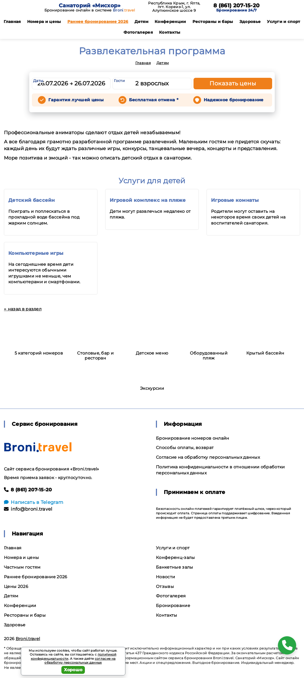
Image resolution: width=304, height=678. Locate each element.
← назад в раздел (23, 308)
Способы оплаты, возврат (185, 447)
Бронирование (173, 605)
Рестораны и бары (212, 21)
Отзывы (165, 586)
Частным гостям (22, 567)
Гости (119, 80)
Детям (141, 21)
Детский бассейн (31, 200)
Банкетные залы (174, 567)
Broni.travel (28, 638)
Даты (38, 80)
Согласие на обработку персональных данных (208, 457)
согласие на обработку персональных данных (79, 661)
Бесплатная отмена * (153, 99)
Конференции (170, 21)
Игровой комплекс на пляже (148, 200)
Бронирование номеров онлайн (192, 438)
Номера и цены (44, 21)
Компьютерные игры (35, 253)
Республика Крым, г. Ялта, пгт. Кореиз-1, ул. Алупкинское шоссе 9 (174, 6)
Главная (12, 21)
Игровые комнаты (235, 200)
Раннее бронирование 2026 (97, 21)
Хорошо (73, 669)
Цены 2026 (16, 586)
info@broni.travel (28, 509)
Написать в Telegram (33, 502)
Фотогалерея (138, 32)
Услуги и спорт (283, 21)
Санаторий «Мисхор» (90, 5)
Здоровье (250, 21)
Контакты (169, 32)
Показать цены (232, 83)
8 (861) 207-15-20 (236, 5)
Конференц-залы (175, 557)
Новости (165, 576)
